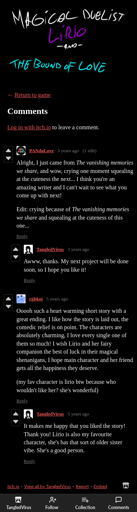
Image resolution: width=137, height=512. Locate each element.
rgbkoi (36, 299)
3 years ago (68, 150)
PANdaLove (41, 150)
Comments (118, 503)
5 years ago (57, 299)
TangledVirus (50, 249)
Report (82, 486)
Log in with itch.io (29, 127)
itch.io (13, 486)
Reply (22, 236)
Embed (100, 486)
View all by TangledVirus (47, 486)
